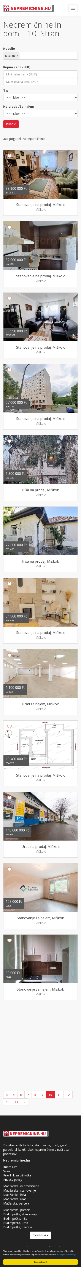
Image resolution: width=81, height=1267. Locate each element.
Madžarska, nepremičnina (21, 1186)
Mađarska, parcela (16, 1203)
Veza (6, 1171)
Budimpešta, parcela (17, 1227)
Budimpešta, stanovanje (20, 1214)
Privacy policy (12, 1180)
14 (16, 1102)
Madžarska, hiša (14, 1195)
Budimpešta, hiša (15, 1218)
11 (59, 1095)
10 (50, 1095)
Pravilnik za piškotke (17, 1175)
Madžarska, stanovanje (19, 1190)
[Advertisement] (40, 1046)
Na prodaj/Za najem (18, 106)
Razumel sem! (40, 1262)
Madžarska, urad (15, 1199)
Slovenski (40, 1235)
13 (7, 1102)
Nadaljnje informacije (66, 1254)
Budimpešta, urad (15, 1223)
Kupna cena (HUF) (16, 67)
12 (68, 1095)
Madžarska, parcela (16, 1210)
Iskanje (11, 124)
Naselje (9, 48)
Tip (5, 90)
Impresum (10, 1167)
